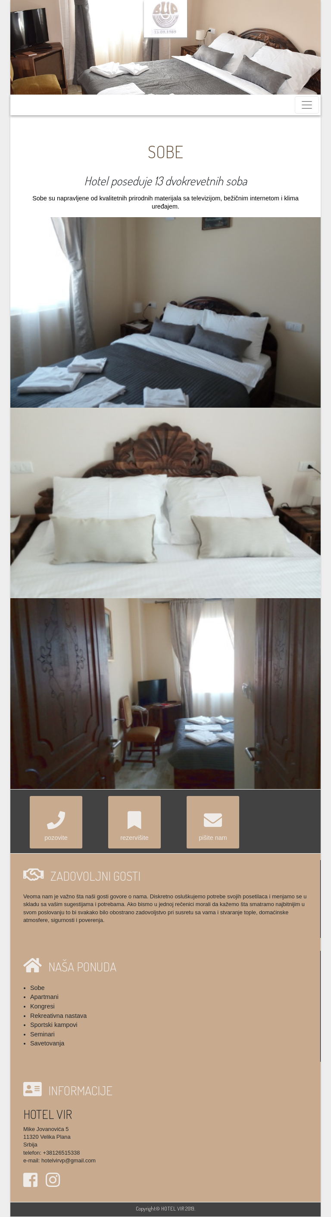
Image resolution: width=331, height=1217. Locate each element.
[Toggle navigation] (307, 105)
